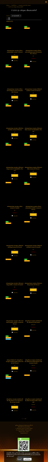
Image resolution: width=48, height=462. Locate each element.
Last (25, 418)
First (23, 418)
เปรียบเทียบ (15, 60)
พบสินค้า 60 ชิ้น (9, 21)
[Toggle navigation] (46, 2)
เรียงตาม (8, 16)
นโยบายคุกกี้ (11, 456)
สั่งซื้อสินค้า (14, 57)
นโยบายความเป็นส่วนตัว (35, 454)
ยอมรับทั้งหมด (27, 459)
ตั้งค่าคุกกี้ (19, 459)
